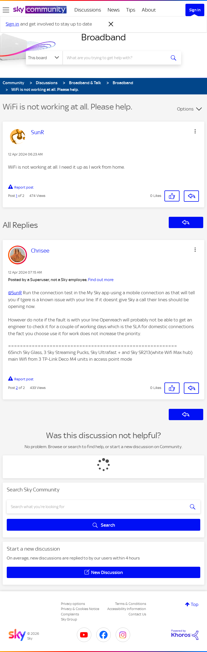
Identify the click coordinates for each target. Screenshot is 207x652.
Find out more (100, 279)
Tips (130, 10)
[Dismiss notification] (111, 24)
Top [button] (194, 604)
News (114, 10)
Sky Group (69, 619)
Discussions (87, 10)
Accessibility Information (126, 609)
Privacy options (73, 604)
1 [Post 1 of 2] (16, 196)
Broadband (103, 37)
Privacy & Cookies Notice (80, 609)
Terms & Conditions (130, 604)
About (149, 10)
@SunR (15, 292)
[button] (195, 131)
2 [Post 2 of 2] (17, 388)
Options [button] (185, 109)
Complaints (70, 614)
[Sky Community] (40, 10)
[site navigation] (6, 10)
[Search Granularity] (44, 58)
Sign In (195, 10)
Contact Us (137, 614)
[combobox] (116, 58)
